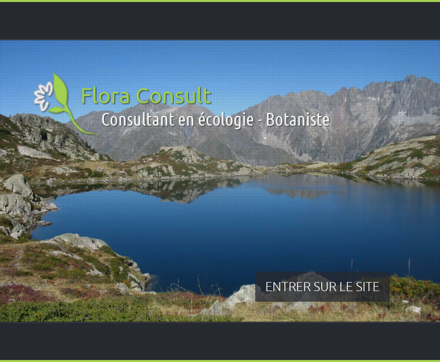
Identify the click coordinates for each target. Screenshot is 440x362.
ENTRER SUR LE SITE (322, 287)
